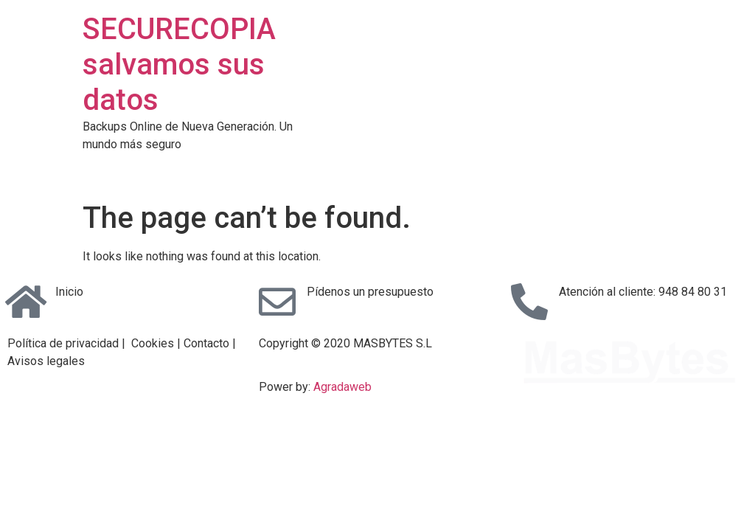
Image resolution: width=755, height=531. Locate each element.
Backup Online (376, 168)
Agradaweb (342, 387)
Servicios (294, 168)
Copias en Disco (477, 168)
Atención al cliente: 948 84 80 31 (643, 292)
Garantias (566, 168)
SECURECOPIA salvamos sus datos (179, 64)
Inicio (69, 292)
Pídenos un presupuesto (370, 292)
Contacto (637, 168)
